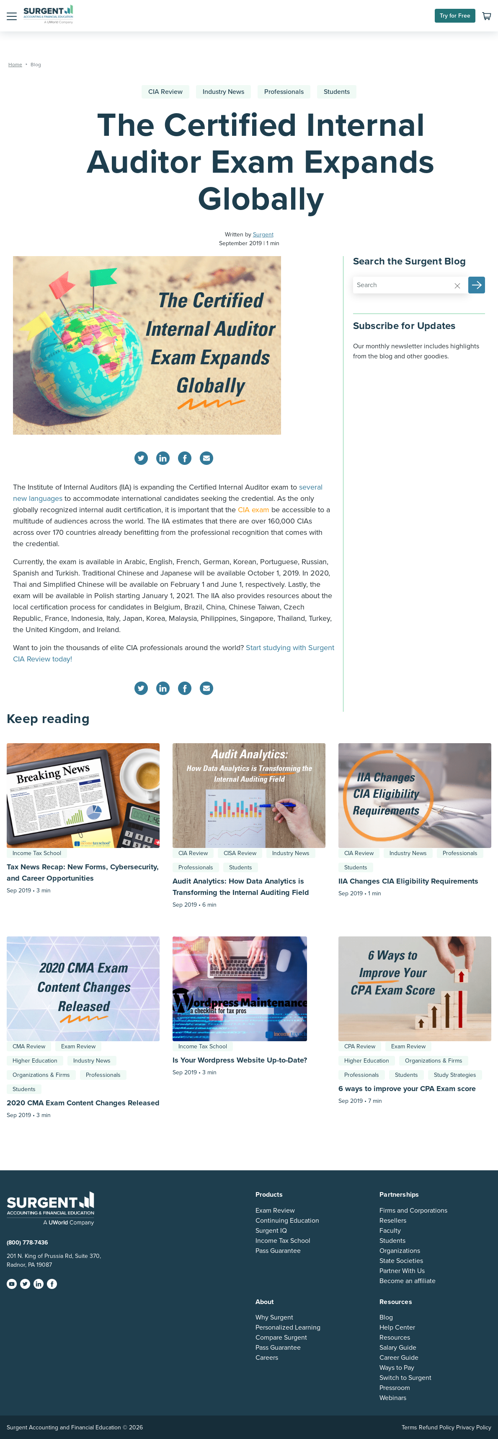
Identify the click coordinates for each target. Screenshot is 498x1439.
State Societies (401, 1261)
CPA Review (359, 1046)
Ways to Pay (396, 1368)
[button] (12, 16)
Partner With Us (402, 1271)
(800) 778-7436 (27, 1242)
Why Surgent (274, 1317)
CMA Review (29, 1046)
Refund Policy (436, 1427)
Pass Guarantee (278, 1251)
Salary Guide (397, 1347)
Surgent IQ (271, 1230)
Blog (386, 1317)
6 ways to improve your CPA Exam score (407, 1088)
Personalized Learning (287, 1327)
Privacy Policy (473, 1427)
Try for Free (455, 15)
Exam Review (78, 1046)
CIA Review (165, 92)
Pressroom (394, 1388)
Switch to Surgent (405, 1378)
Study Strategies (455, 1075)
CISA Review (240, 853)
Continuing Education (287, 1220)
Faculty (390, 1230)
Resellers (392, 1220)
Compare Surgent (281, 1337)
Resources (394, 1337)
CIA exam (253, 509)
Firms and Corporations (413, 1210)
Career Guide (398, 1357)
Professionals (284, 92)
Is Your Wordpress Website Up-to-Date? (240, 1060)
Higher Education (35, 1060)
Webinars (392, 1398)
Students (337, 92)
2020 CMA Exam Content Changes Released (83, 1102)
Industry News (223, 92)
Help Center (397, 1327)
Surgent (263, 234)
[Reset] (457, 285)
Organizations (399, 1251)
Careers (266, 1357)
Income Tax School (37, 853)
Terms (409, 1427)
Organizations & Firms (41, 1075)
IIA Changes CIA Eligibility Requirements (408, 881)
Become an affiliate (407, 1281)
